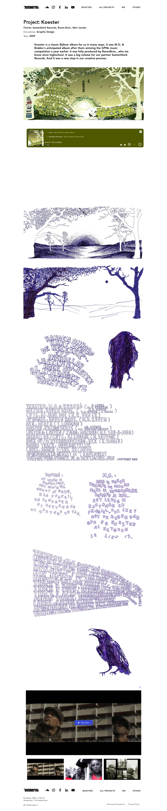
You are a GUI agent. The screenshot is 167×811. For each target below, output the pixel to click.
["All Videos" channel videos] (83, 770)
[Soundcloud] (47, 7)
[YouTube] (73, 7)
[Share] (138, 687)
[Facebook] (60, 7)
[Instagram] (53, 7)
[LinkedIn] (66, 7)
